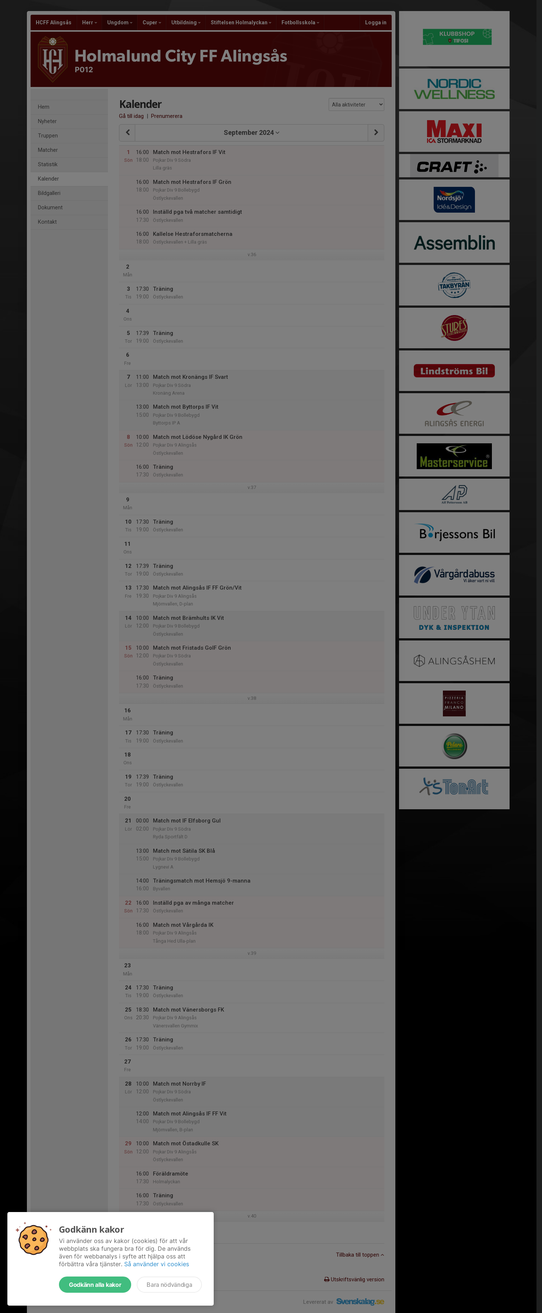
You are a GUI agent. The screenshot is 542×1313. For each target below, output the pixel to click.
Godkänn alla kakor (95, 1284)
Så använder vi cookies (156, 1264)
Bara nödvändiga (169, 1284)
